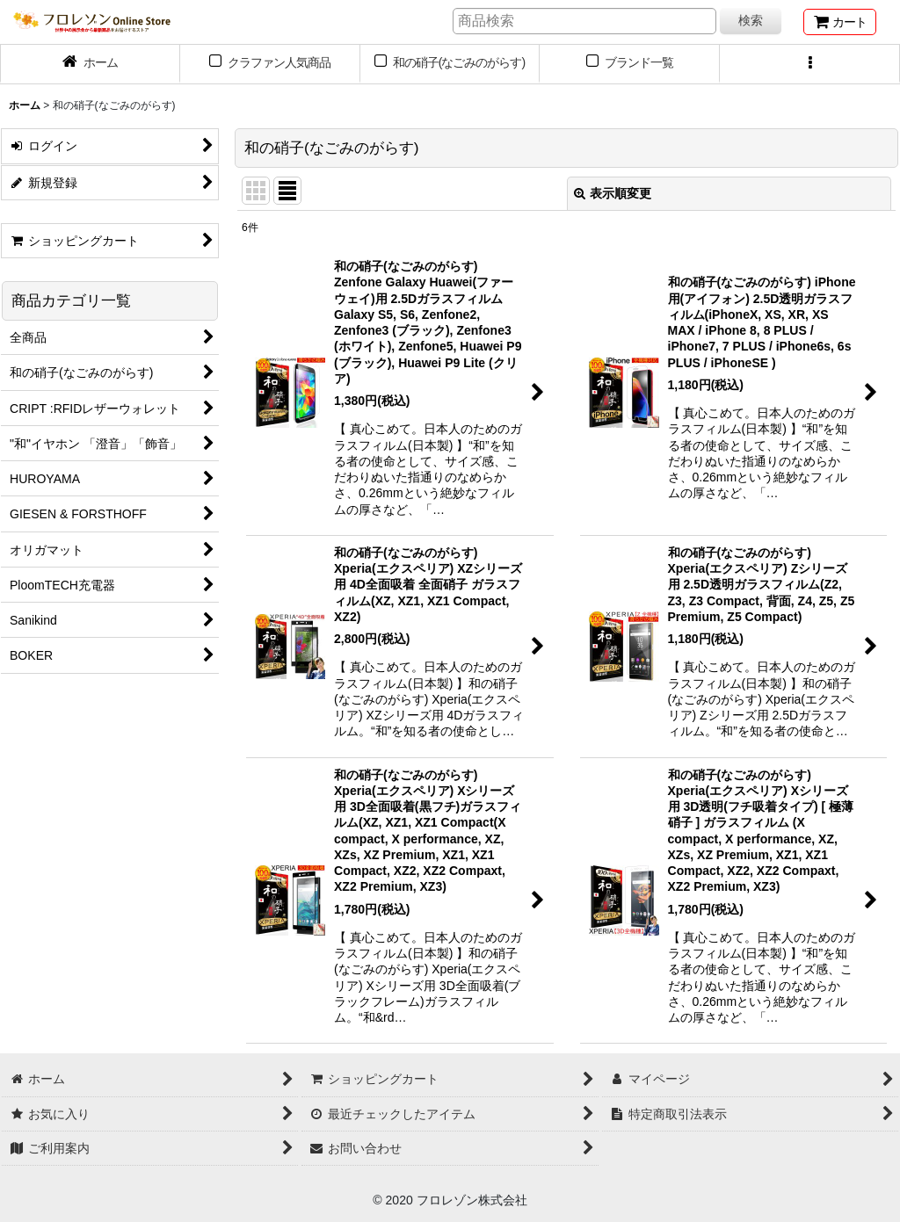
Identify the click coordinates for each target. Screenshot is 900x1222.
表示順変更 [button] (612, 193)
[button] (810, 64)
